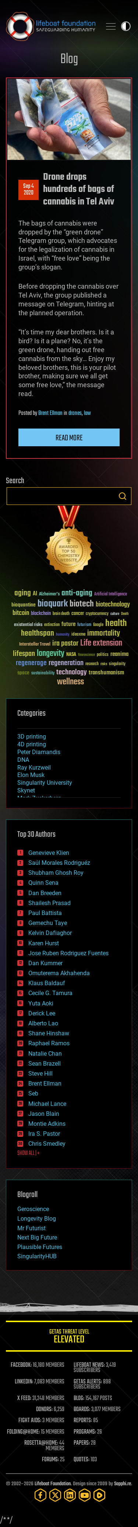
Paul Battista (45, 912)
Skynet (26, 790)
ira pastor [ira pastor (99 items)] (65, 643)
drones (75, 413)
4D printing (31, 744)
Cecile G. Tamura (50, 993)
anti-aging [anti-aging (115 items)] (76, 593)
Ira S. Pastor (44, 1133)
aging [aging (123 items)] (22, 593)
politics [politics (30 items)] (103, 655)
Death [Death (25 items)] (124, 614)
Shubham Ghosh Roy (56, 872)
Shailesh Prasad (49, 903)
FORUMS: (50, 1460)
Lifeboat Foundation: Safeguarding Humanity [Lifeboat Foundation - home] (50, 26)
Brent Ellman (50, 413)
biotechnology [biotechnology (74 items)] (113, 605)
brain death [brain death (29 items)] (61, 614)
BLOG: (79, 1398)
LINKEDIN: (24, 1382)
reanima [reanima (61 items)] (119, 654)
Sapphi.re (122, 1484)
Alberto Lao (43, 1023)
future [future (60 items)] (68, 624)
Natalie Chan (45, 1053)
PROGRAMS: (85, 1432)
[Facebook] (40, 1495)
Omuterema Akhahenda (59, 973)
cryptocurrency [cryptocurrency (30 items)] (97, 614)
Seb (33, 1093)
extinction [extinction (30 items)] (52, 625)
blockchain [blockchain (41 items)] (41, 614)
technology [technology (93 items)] (71, 672)
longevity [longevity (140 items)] (50, 653)
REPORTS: (83, 1420)
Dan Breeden (44, 893)
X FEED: (24, 1398)
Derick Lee (41, 1013)
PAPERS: (82, 1443)
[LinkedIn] (70, 1495)
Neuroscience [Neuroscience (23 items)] (86, 655)
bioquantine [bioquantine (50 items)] (23, 605)
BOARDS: (82, 1409)
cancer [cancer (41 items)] (77, 614)
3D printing (31, 736)
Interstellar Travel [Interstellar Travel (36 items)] (34, 644)
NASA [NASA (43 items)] (71, 655)
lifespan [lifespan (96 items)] (24, 654)
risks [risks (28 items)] (103, 664)
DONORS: (44, 1409)
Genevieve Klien (48, 852)
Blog (69, 59)
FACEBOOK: (21, 1365)
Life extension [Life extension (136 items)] (101, 643)
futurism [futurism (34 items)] (84, 625)
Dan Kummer (45, 963)
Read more (69, 438)
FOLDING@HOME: (23, 1432)
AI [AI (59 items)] (35, 594)
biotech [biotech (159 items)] (82, 604)
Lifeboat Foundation (53, 1484)
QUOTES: (81, 1460)
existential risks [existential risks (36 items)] (28, 625)
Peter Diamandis (38, 752)
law (87, 413)
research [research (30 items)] (92, 664)
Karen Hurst (43, 943)
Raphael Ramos (49, 1043)
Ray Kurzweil (34, 767)
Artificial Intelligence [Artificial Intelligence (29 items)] (110, 594)
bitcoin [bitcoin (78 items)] (21, 613)
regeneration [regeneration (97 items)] (66, 663)
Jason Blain (43, 1113)
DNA (23, 759)
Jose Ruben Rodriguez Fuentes (68, 953)
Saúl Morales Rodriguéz (59, 862)
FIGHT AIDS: (29, 1420)
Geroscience (33, 1209)
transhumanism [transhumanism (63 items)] (106, 672)
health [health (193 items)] (116, 623)
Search (122, 496)
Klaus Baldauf (46, 983)
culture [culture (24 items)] (114, 614)
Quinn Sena (43, 882)
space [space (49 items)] (23, 673)
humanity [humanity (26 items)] (63, 635)
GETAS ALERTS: (88, 1382)
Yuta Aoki (40, 1003)
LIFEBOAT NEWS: (89, 1365)
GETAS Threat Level (69, 1337)
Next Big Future (37, 1237)
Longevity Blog (36, 1218)
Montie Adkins (47, 1123)
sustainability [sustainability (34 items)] (42, 673)
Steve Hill (40, 1073)
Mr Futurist (31, 1228)
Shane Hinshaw (48, 1033)
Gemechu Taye (47, 922)
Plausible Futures (39, 1247)
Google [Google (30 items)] (98, 625)
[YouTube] (85, 1495)
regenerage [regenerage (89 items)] (31, 663)
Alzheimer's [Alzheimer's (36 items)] (49, 594)
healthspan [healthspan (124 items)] (37, 633)
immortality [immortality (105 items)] (103, 633)
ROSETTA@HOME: (41, 1443)
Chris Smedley (47, 1143)
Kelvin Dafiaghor (50, 932)
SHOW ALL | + (28, 1153)
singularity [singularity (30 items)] (117, 664)
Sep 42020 (28, 189)
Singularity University (44, 782)
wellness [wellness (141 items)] (70, 682)
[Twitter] (55, 1495)
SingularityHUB (37, 1256)
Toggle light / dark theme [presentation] (126, 26)
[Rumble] (99, 1495)
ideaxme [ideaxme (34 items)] (78, 634)
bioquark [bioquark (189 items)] (53, 604)
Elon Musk (31, 774)
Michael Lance (47, 1103)
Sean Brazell (44, 1063)
